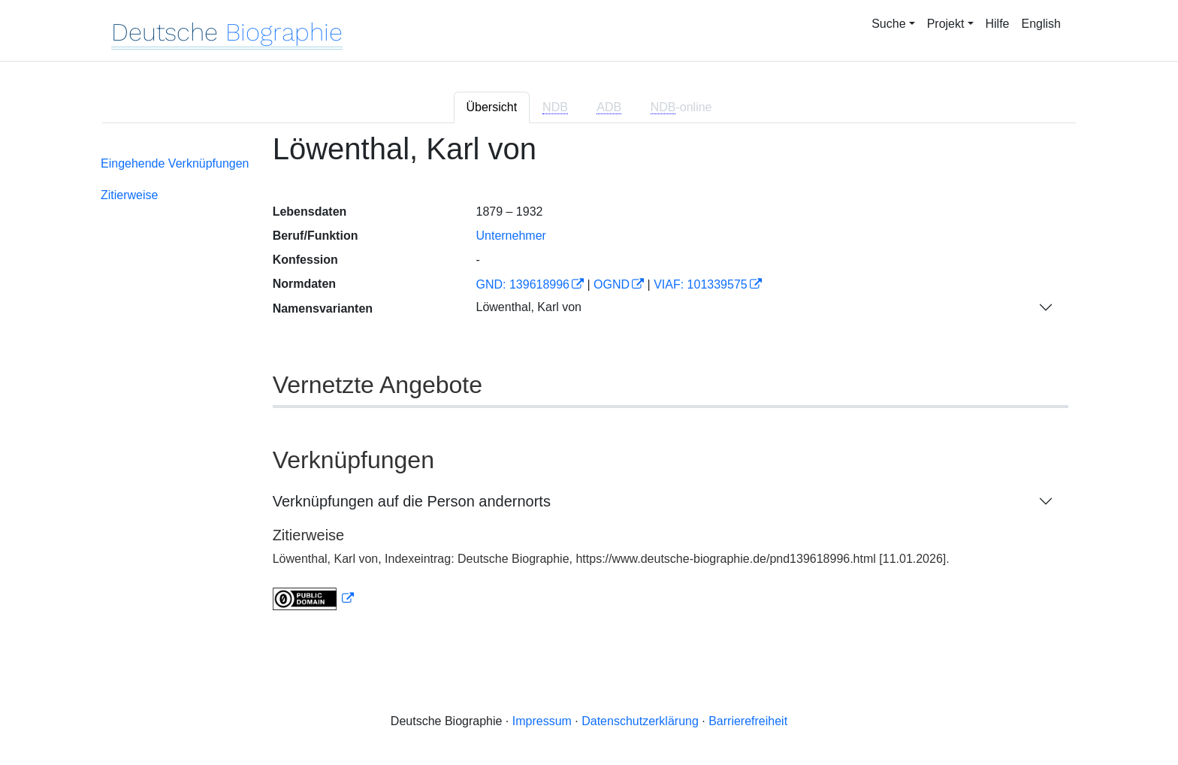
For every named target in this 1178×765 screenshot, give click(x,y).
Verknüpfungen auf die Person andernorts (412, 501)
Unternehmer (510, 235)
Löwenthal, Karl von (528, 307)
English (1041, 23)
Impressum (542, 721)
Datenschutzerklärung (640, 721)
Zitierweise (129, 195)
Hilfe (998, 23)
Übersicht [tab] (492, 107)
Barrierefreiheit (747, 721)
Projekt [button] (946, 23)
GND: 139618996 (522, 284)
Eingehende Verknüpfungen (175, 163)
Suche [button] (888, 23)
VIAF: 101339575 (701, 284)
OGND (612, 284)
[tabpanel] (589, 380)
